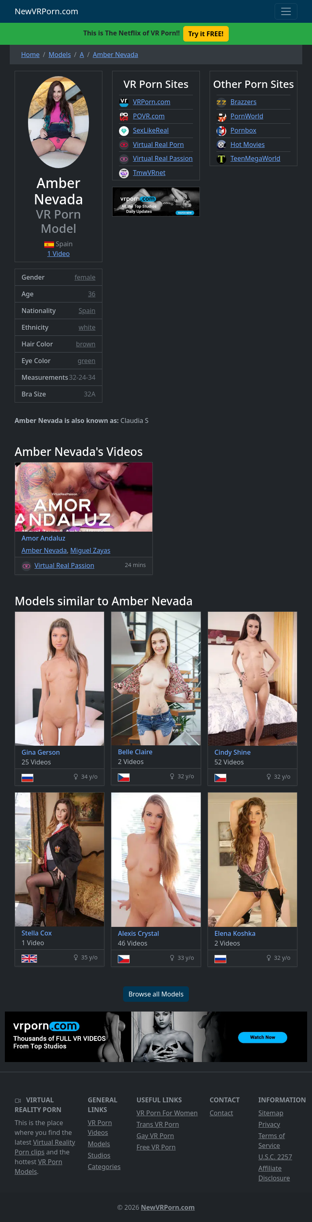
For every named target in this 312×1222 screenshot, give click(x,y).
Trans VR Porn (157, 1124)
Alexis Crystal (138, 933)
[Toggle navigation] (286, 11)
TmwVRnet (149, 172)
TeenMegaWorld (255, 158)
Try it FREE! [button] (205, 33)
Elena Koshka (235, 933)
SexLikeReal (151, 130)
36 (91, 293)
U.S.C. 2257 (275, 1156)
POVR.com (149, 116)
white (87, 327)
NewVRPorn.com (46, 11)
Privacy (269, 1124)
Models (99, 1143)
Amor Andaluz (43, 538)
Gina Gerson (41, 752)
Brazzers (243, 101)
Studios (99, 1155)
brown (85, 343)
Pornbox (243, 130)
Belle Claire (135, 751)
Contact (221, 1112)
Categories (104, 1166)
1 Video (58, 253)
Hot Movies (247, 144)
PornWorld (246, 116)
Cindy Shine (232, 752)
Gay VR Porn (155, 1135)
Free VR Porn (156, 1147)
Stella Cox (37, 933)
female (84, 277)
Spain (86, 310)
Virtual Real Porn (158, 144)
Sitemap (271, 1112)
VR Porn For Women (167, 1112)
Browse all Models (156, 994)
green (86, 360)
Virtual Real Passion (163, 158)
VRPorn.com (151, 101)
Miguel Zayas (90, 550)
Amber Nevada (44, 550)
